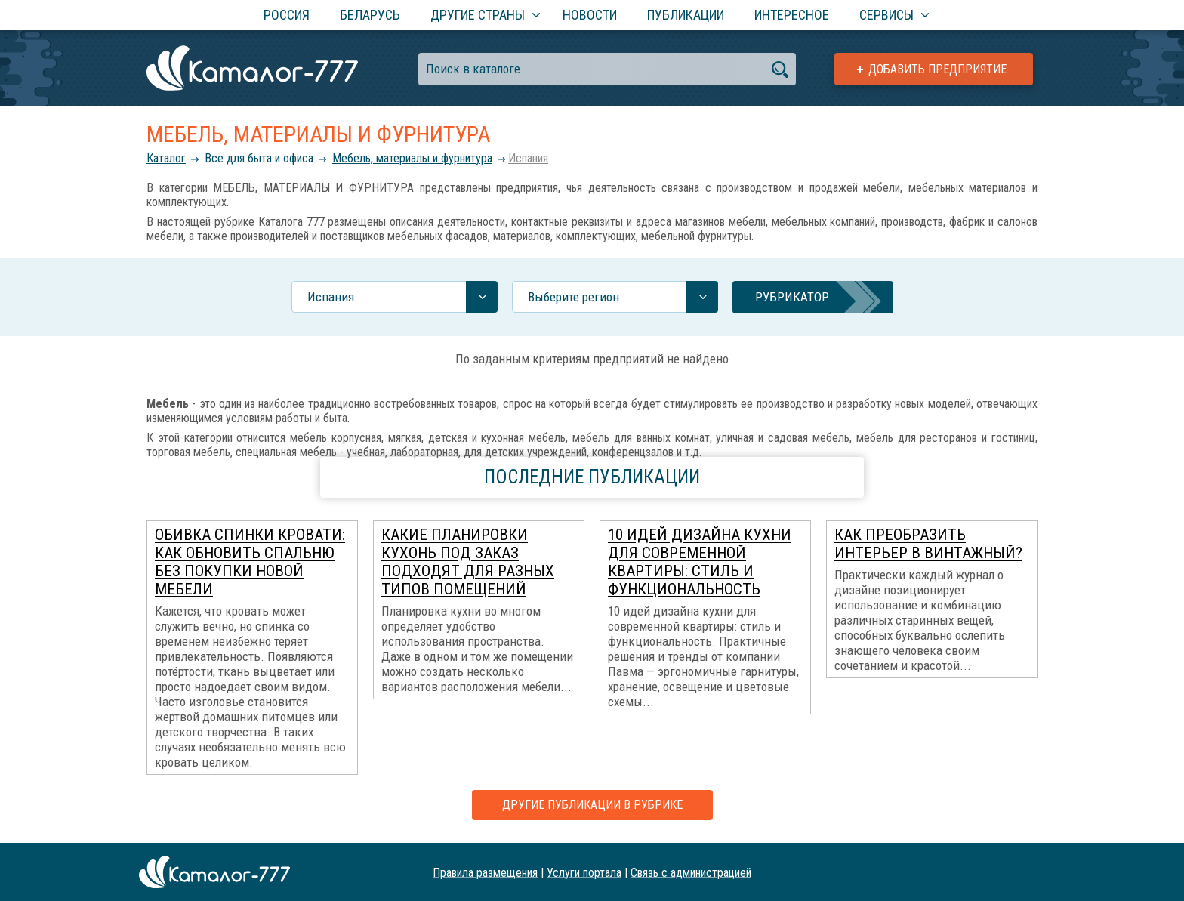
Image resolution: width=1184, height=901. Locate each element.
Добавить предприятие (937, 69)
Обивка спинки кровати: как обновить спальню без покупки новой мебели (250, 562)
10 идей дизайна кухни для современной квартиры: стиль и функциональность (699, 562)
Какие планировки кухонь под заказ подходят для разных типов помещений (467, 562)
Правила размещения (485, 872)
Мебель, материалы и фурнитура (412, 158)
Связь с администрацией (691, 872)
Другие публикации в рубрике (592, 805)
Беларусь (370, 15)
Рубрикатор (792, 296)
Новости (590, 15)
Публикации (685, 15)
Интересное (791, 15)
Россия (287, 15)
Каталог (166, 158)
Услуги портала (584, 872)
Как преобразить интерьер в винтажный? (928, 544)
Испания (528, 158)
